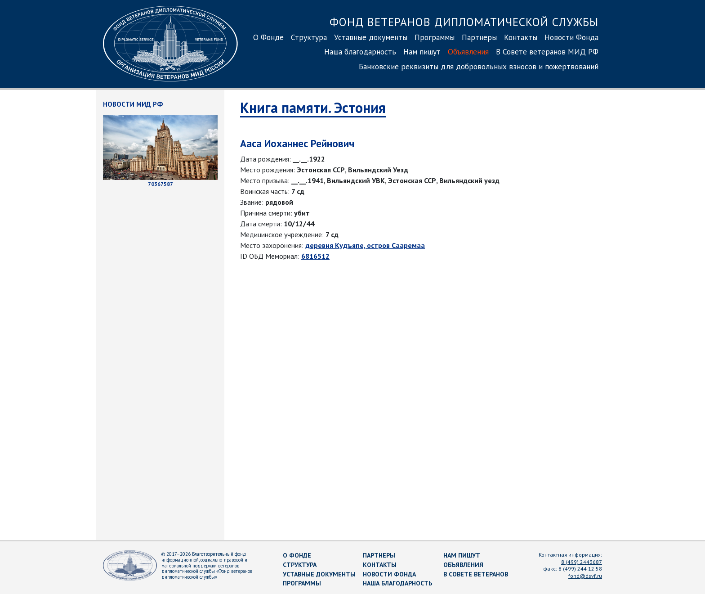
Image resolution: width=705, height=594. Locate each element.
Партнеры (479, 37)
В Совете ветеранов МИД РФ (547, 51)
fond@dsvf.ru (585, 575)
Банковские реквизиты (478, 66)
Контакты (520, 37)
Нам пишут (422, 51)
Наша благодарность (360, 51)
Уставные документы (370, 37)
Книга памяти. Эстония (313, 107)
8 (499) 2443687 (581, 561)
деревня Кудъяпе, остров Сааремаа (365, 245)
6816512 (315, 256)
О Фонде (268, 37)
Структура (309, 37)
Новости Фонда (571, 37)
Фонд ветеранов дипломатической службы (464, 21)
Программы (435, 37)
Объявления (468, 51)
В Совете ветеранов (475, 574)
